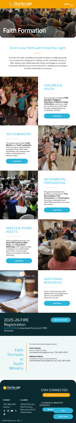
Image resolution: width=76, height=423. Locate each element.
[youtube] (11, 411)
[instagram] (8, 411)
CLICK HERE (10, 328)
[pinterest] (4, 414)
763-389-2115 (9, 404)
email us (6, 407)
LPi (21, 421)
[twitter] (15, 411)
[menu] (71, 5)
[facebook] (4, 411)
